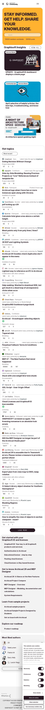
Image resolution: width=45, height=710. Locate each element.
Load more (22, 530)
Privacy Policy (16, 703)
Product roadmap (11, 629)
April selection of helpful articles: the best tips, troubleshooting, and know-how (22, 105)
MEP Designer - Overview (14, 585)
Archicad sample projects (14, 607)
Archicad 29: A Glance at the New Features (21, 577)
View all (35, 48)
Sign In (41, 4)
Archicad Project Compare (15, 581)
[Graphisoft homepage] (35, 689)
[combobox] (22, 35)
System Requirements (13, 595)
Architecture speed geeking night (21, 137)
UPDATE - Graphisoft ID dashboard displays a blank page (21, 73)
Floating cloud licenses (13, 559)
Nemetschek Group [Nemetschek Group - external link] (32, 708)
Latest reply (24, 159)
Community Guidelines (22, 705)
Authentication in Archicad (15, 551)
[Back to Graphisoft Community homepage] (12, 4)
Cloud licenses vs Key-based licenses (19, 563)
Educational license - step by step (18, 555)
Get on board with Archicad (15, 617)
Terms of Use (28, 703)
